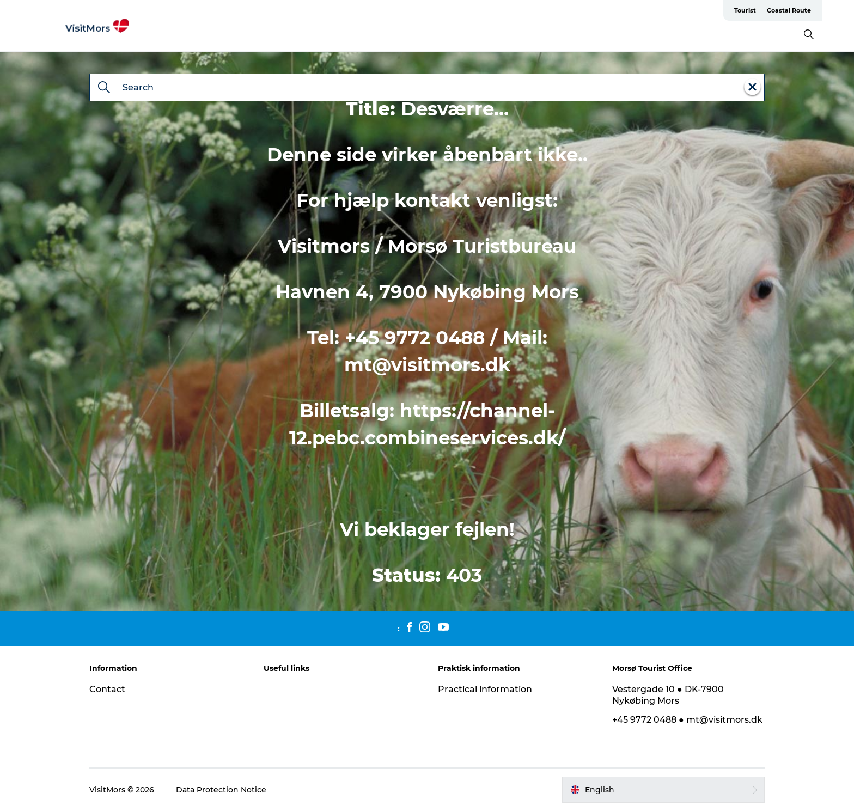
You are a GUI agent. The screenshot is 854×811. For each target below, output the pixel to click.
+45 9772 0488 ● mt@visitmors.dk (687, 720)
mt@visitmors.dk (427, 364)
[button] (663, 790)
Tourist (745, 10)
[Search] (104, 88)
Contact (107, 689)
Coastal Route (789, 10)
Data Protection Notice (221, 790)
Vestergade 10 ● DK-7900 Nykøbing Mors (668, 695)
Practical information (485, 689)
